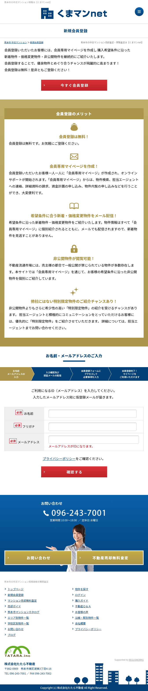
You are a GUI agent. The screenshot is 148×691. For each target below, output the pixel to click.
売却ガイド (14, 606)
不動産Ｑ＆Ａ (83, 606)
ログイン (80, 595)
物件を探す (81, 589)
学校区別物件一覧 (18, 623)
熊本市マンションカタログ (23, 612)
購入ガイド (81, 600)
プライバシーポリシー (59, 458)
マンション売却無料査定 (22, 600)
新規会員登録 (36, 42)
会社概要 (80, 623)
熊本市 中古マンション (15, 42)
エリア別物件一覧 (18, 617)
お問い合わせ (16, 629)
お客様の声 (81, 612)
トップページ (16, 589)
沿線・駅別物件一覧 (87, 617)
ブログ (12, 635)
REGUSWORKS (136, 659)
